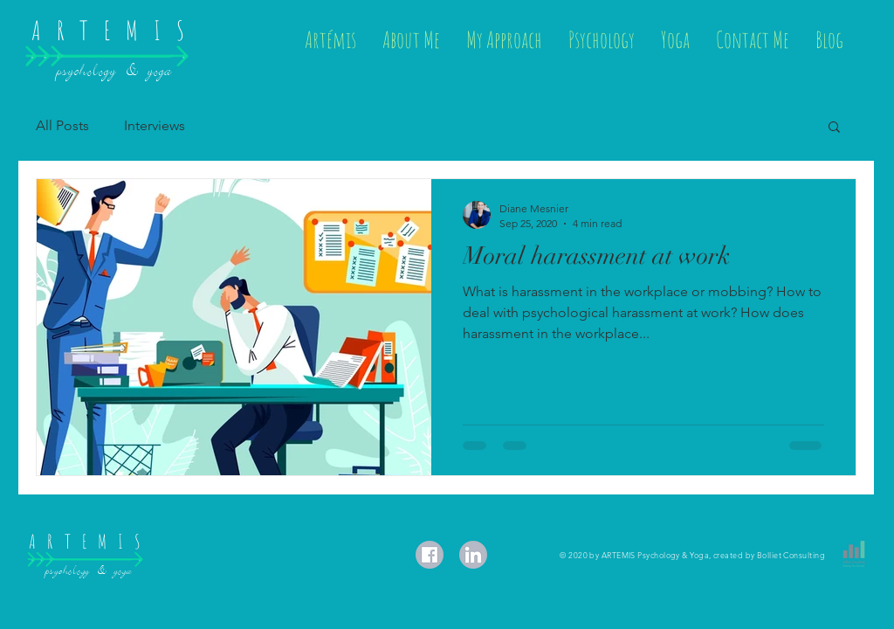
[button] (834, 128)
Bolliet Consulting (791, 555)
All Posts (62, 125)
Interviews (154, 125)
